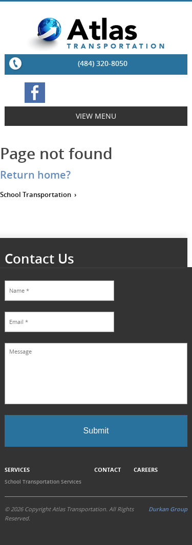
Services (17, 469)
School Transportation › (38, 194)
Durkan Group (167, 509)
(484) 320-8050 (102, 63)
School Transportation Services (43, 481)
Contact (107, 469)
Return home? (35, 175)
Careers (146, 469)
